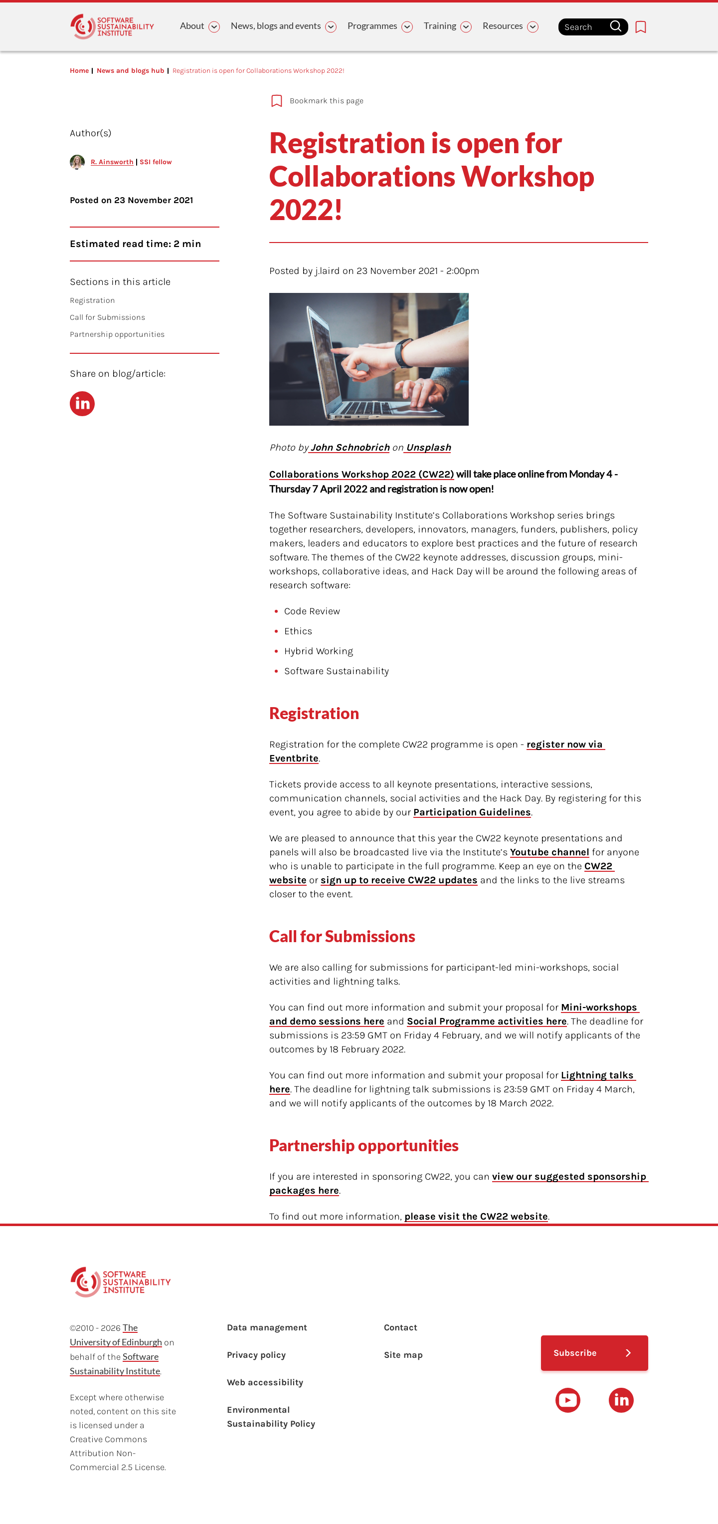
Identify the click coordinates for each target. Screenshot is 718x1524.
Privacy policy (256, 1354)
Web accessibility (265, 1382)
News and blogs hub (131, 70)
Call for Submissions (107, 317)
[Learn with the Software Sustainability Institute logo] (112, 26)
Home (79, 70)
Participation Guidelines (472, 812)
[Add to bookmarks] (423, 100)
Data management (267, 1327)
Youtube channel (549, 852)
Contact (400, 1327)
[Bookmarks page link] (640, 26)
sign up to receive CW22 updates (399, 880)
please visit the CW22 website (476, 1216)
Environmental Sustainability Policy (271, 1416)
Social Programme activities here (487, 1021)
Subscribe (575, 1352)
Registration (92, 300)
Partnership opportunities (117, 334)
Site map (403, 1354)
